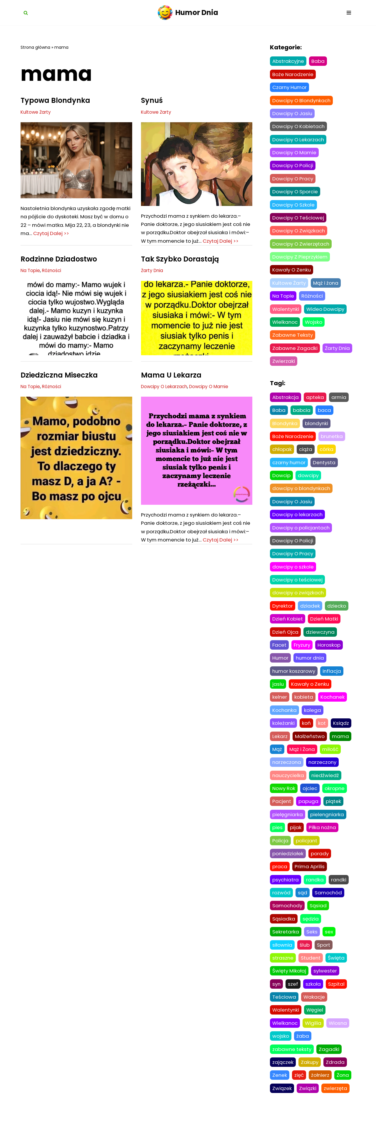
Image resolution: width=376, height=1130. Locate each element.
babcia (302, 414)
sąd (302, 902)
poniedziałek (288, 862)
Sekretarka (285, 941)
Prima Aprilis (310, 875)
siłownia (282, 955)
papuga (309, 810)
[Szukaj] (26, 13)
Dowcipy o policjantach (302, 533)
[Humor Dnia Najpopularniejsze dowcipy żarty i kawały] (188, 12)
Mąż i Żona (302, 757)
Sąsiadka (283, 928)
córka (327, 453)
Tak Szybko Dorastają (180, 268)
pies (277, 836)
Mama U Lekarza (171, 384)
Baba (318, 61)
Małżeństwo (310, 743)
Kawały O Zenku (292, 272)
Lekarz (280, 743)
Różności (51, 280)
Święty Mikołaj (289, 981)
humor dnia (311, 664)
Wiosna (339, 1034)
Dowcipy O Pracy (293, 180)
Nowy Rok (284, 796)
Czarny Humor (156, 588)
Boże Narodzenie (293, 74)
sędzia (311, 928)
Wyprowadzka (167, 576)
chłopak (282, 453)
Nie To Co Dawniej (172, 769)
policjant (307, 849)
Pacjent (282, 810)
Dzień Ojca (285, 638)
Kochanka (285, 717)
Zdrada (336, 1073)
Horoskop (330, 651)
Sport (324, 955)
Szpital (337, 994)
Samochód (329, 902)
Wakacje (315, 1007)
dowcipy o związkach (298, 599)
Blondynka (285, 427)
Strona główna (35, 47)
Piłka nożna (323, 836)
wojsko (280, 1047)
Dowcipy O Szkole (294, 206)
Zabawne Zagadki (295, 351)
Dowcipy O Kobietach (299, 127)
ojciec (311, 796)
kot (322, 730)
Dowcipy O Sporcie (296, 193)
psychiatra (286, 889)
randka (316, 889)
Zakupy (310, 1073)
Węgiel (316, 1021)
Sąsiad (319, 915)
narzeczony (323, 770)
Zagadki (330, 1060)
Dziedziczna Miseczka (59, 384)
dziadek (310, 612)
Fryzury (302, 651)
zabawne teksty (292, 1060)
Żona (344, 1086)
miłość (331, 757)
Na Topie (30, 280)
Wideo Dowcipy (327, 312)
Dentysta (326, 467)
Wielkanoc (285, 325)
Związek (282, 1100)
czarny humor (290, 467)
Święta (337, 968)
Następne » (91, 965)
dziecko (337, 612)
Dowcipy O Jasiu (293, 114)
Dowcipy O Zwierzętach (302, 245)
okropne (336, 796)
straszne (283, 968)
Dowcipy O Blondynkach (302, 101)
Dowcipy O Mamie (209, 396)
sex (329, 941)
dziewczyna (321, 638)
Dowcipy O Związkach (44, 780)
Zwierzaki (317, 364)
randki (340, 889)
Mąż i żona (327, 285)
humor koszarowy (294, 678)
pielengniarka (328, 823)
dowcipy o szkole (293, 572)
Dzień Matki (324, 625)
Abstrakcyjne (288, 61)
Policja (280, 849)
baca (325, 414)
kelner (279, 704)
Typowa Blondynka (55, 100)
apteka (315, 401)
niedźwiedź (327, 783)
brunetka (333, 440)
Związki (307, 1100)
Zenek (279, 1086)
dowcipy (309, 480)
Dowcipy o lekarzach (298, 519)
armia (339, 401)
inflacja (333, 678)
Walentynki (286, 312)
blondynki (318, 427)
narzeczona (287, 770)
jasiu (278, 691)
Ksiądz (341, 730)
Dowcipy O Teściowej (299, 219)
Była (29, 769)
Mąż (277, 757)
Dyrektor (282, 612)
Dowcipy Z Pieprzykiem (216, 780)
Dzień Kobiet (287, 625)
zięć (299, 1086)
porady (320, 862)
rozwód (281, 902)
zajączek (283, 1073)
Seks (312, 941)
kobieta (304, 704)
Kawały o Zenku (311, 691)
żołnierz (321, 1086)
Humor (280, 664)
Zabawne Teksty (293, 338)
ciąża (306, 453)
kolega (313, 717)
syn (276, 994)
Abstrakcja (285, 401)
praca (280, 875)
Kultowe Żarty (36, 112)
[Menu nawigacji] (348, 12)
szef (293, 994)
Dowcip (281, 480)
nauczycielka (289, 783)
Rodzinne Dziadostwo (59, 268)
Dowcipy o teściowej (298, 585)
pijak (295, 836)
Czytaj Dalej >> (86, 234)
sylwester (326, 981)
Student (311, 968)
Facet (279, 651)
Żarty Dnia (152, 280)
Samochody (287, 915)
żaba (302, 1047)
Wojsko (314, 325)
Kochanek (333, 704)
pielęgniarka (287, 823)
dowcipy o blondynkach (302, 493)
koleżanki (283, 730)
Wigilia (314, 1034)
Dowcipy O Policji (293, 166)
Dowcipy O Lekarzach (164, 396)
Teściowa (284, 1007)
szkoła (313, 994)
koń (306, 730)
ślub (305, 955)
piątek (334, 810)
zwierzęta (336, 1100)
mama (341, 743)
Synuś (152, 100)
